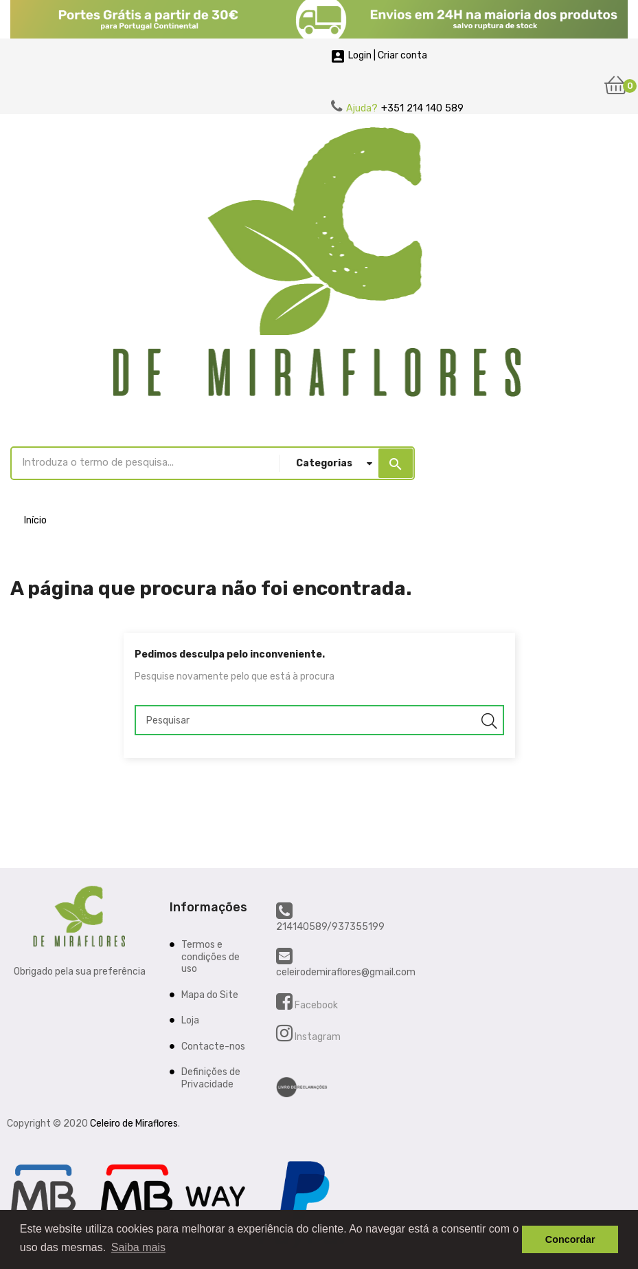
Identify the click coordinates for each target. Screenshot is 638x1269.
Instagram (317, 1037)
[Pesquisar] (319, 720)
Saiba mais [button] (138, 1247)
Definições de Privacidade (210, 1078)
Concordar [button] (570, 1239)
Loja (190, 1020)
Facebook (315, 1005)
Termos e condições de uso (210, 957)
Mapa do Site (209, 995)
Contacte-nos (213, 1046)
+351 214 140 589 (422, 108)
